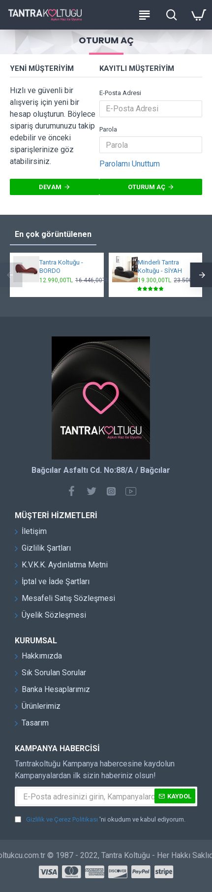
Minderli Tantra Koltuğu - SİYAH (160, 266)
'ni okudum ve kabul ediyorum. (100, 820)
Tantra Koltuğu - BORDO (61, 266)
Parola (108, 129)
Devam (50, 187)
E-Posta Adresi (120, 93)
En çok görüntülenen (53, 234)
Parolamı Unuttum (129, 163)
